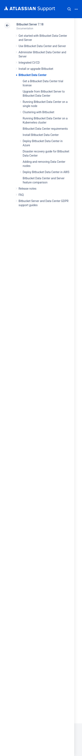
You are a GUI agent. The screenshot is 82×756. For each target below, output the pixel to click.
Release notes (27, 188)
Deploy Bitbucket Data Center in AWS (46, 172)
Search (69, 9)
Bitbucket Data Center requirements (45, 128)
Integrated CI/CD (29, 62)
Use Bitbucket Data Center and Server (42, 46)
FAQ (21, 194)
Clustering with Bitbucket (38, 112)
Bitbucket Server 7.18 (29, 24)
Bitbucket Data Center (33, 75)
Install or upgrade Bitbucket (36, 68)
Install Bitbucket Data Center (41, 135)
